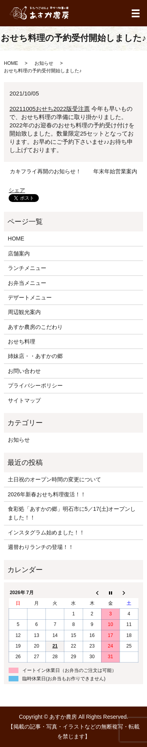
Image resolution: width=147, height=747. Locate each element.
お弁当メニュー (27, 283)
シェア (17, 190)
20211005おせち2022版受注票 (49, 108)
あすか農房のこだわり (35, 327)
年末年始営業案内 (115, 171)
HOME (11, 63)
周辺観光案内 (24, 312)
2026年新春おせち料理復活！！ (47, 494)
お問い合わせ (24, 371)
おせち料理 (21, 341)
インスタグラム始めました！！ (46, 532)
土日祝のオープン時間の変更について (54, 479)
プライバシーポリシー (35, 385)
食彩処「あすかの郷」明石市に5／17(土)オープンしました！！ (72, 513)
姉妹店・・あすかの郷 (35, 356)
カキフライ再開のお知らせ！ (45, 171)
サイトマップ (24, 400)
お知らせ (43, 63)
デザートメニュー (30, 297)
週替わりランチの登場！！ (41, 547)
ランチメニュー (27, 268)
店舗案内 (19, 253)
